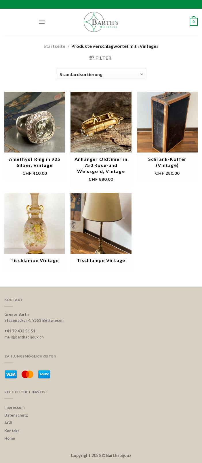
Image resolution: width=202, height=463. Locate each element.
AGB (8, 423)
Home (9, 438)
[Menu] (41, 22)
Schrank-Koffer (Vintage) (167, 162)
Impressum (14, 407)
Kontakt (11, 430)
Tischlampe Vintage (34, 260)
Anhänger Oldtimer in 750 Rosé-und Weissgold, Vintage (101, 165)
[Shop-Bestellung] (101, 74)
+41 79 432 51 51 (19, 331)
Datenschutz (16, 415)
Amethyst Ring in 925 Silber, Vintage (34, 162)
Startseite (54, 46)
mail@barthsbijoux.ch (24, 337)
